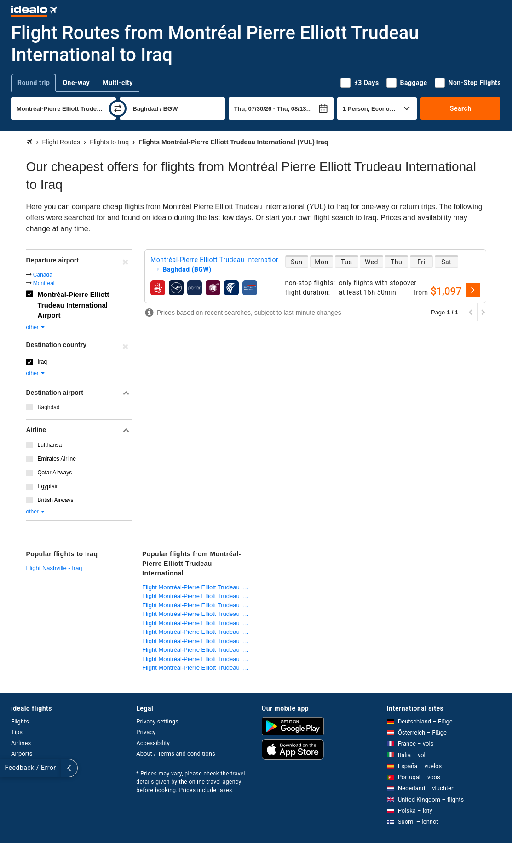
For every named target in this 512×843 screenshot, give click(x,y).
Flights (20, 721)
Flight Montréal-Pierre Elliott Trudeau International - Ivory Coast (198, 587)
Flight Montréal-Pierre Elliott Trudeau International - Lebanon (198, 623)
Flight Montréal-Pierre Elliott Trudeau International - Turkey (198, 658)
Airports (21, 753)
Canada (42, 275)
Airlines (21, 743)
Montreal (44, 283)
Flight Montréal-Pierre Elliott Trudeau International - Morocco (198, 631)
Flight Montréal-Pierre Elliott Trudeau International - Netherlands (198, 641)
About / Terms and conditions (175, 753)
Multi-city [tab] (118, 82)
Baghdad (49, 407)
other (36, 327)
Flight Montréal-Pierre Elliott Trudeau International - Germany (198, 595)
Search (461, 108)
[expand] (8, 768)
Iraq (42, 362)
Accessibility (153, 743)
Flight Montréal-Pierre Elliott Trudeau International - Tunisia (198, 649)
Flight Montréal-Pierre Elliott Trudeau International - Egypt (198, 605)
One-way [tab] (76, 82)
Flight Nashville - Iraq (54, 567)
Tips (17, 732)
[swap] (118, 108)
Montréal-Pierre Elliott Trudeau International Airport (73, 304)
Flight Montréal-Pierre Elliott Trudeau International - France (198, 613)
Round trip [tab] (33, 82)
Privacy (145, 732)
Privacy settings (157, 721)
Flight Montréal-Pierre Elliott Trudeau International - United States (198, 667)
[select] (473, 290)
